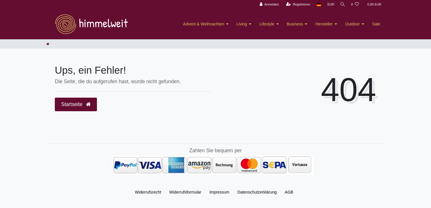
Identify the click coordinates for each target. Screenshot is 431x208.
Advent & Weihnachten (203, 24)
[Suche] (342, 4)
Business (295, 24)
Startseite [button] (76, 104)
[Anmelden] (268, 4)
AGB (289, 192)
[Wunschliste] (355, 4)
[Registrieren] (297, 4)
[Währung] (329, 4)
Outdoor (352, 24)
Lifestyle (266, 24)
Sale (376, 24)
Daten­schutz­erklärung (257, 192)
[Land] (317, 4)
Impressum (219, 192)
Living (242, 24)
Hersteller (324, 24)
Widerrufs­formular (185, 192)
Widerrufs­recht (148, 192)
